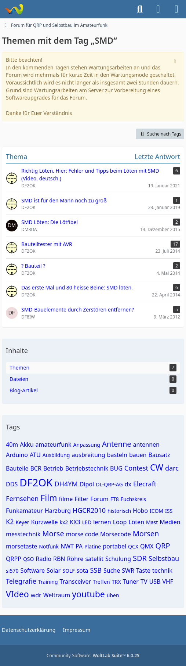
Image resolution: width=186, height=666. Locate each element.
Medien (170, 522)
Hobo (140, 511)
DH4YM (65, 483)
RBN (59, 559)
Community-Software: (93, 655)
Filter (81, 499)
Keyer (22, 522)
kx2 (63, 522)
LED (86, 522)
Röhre (75, 559)
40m (12, 444)
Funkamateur (24, 511)
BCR (35, 468)
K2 (10, 521)
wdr (36, 595)
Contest (136, 468)
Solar (54, 570)
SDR (140, 558)
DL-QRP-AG (109, 484)
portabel (114, 546)
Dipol (87, 484)
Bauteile (17, 468)
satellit (94, 559)
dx (128, 484)
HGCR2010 (89, 510)
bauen (138, 455)
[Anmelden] (158, 9)
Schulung (118, 559)
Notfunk (49, 546)
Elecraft (144, 483)
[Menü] (176, 9)
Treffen (101, 581)
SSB (96, 570)
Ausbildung (56, 454)
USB (154, 581)
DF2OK (35, 482)
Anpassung (86, 444)
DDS (12, 484)
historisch (119, 510)
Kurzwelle (44, 522)
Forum (99, 499)
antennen (146, 444)
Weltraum (56, 595)
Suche (111, 570)
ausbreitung (88, 455)
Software (32, 570)
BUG (116, 468)
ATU (35, 455)
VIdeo (17, 594)
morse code (82, 534)
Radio (43, 559)
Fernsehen (22, 498)
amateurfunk (54, 444)
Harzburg (58, 511)
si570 (12, 570)
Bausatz (159, 455)
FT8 (114, 499)
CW (156, 467)
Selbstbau (164, 558)
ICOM (156, 510)
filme (66, 499)
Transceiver (75, 581)
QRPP (13, 559)
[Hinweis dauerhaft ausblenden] (175, 60)
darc (172, 468)
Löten (136, 522)
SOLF (68, 570)
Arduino (17, 455)
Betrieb (53, 468)
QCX (133, 546)
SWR (128, 570)
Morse (53, 534)
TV (144, 581)
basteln (117, 455)
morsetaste (21, 546)
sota (82, 570)
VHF (167, 581)
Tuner (131, 581)
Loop (120, 522)
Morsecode (115, 534)
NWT (67, 546)
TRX (116, 581)
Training (48, 581)
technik (162, 570)
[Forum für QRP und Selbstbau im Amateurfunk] (13, 9)
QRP (162, 546)
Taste (143, 570)
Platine (92, 546)
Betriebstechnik (86, 468)
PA (79, 546)
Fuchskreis (133, 499)
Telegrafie (21, 581)
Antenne (116, 444)
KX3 (75, 522)
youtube (88, 594)
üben (113, 595)
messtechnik (23, 534)
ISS (168, 510)
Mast (152, 522)
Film (48, 498)
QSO (28, 558)
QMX (146, 546)
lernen (102, 522)
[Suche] (139, 9)
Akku (26, 444)
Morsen (146, 534)
